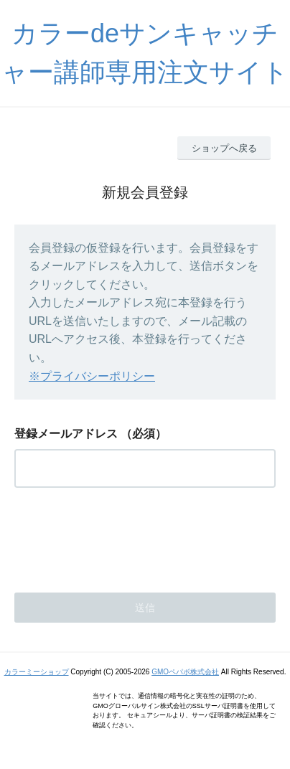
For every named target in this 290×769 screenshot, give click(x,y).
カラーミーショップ (36, 672)
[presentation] (123, 536)
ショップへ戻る (224, 148)
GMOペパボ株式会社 (185, 672)
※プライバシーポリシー (92, 376)
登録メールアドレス (66, 434)
